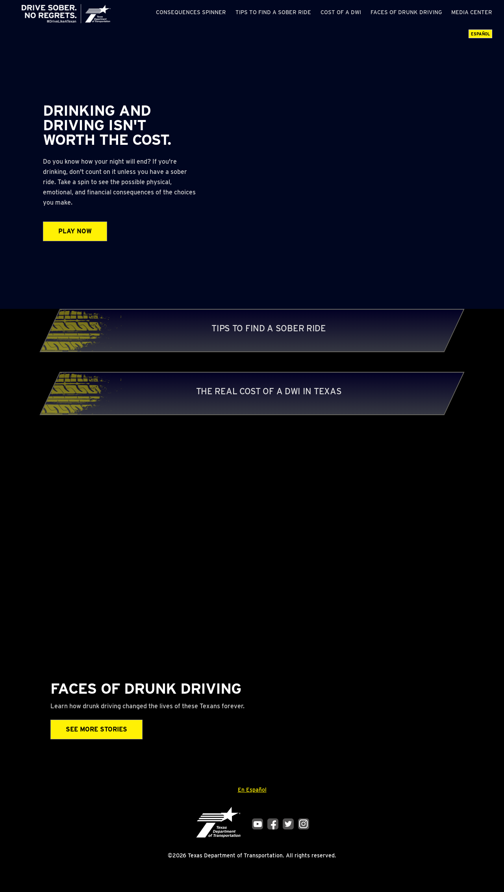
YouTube (257, 823)
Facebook (272, 823)
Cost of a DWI (341, 12)
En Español (252, 790)
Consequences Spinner (191, 12)
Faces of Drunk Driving (406, 12)
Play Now (75, 231)
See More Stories (96, 729)
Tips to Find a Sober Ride (273, 12)
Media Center (471, 12)
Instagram (303, 823)
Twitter (288, 823)
